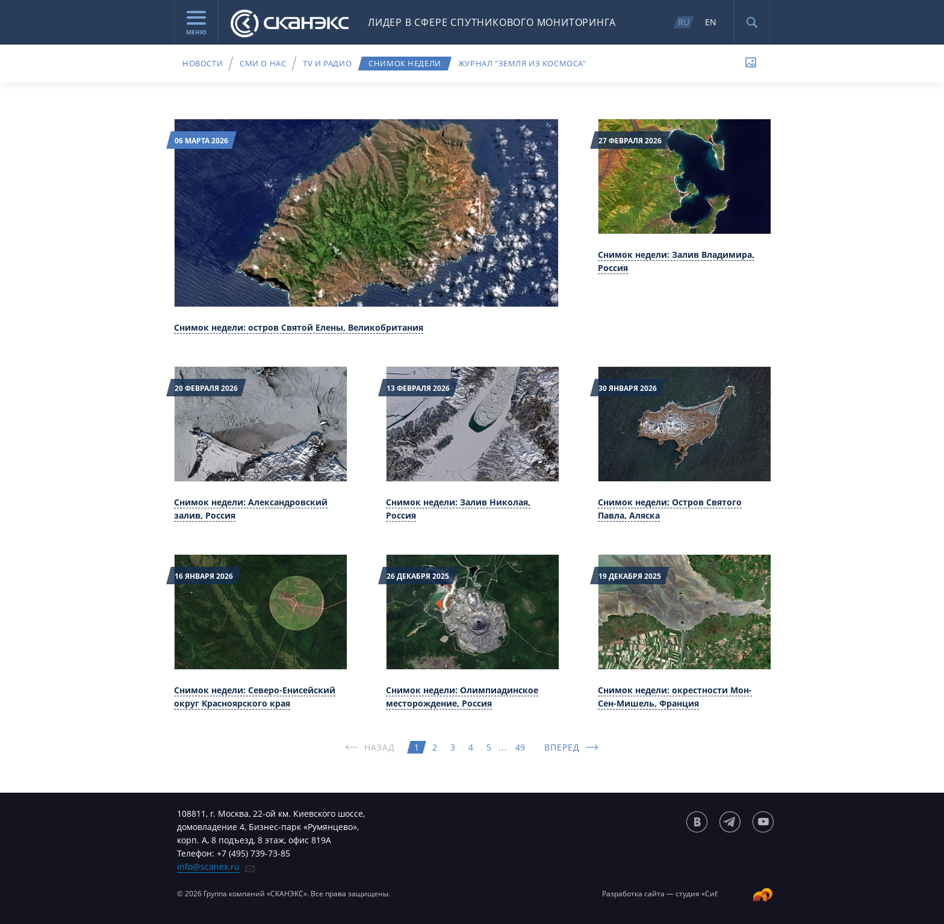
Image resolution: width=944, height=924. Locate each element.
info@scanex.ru (208, 866)
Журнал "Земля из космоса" (522, 63)
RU (683, 22)
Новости (202, 63)
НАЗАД (380, 747)
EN (710, 22)
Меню (196, 23)
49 (520, 747)
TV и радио (327, 63)
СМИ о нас (263, 63)
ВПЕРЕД (562, 747)
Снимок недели (404, 63)
